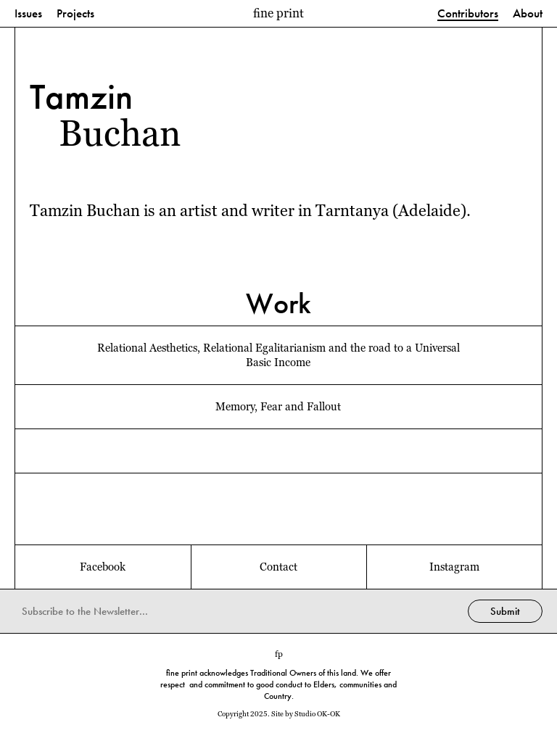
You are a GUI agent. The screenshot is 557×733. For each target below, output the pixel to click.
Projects (75, 14)
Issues (28, 14)
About (527, 14)
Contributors (467, 14)
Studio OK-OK (317, 713)
